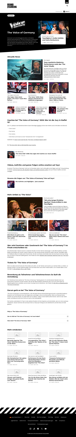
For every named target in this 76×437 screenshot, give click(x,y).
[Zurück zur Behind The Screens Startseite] (12, 6)
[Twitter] (42, 429)
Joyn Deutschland (16, 417)
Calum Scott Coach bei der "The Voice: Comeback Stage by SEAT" (30, 139)
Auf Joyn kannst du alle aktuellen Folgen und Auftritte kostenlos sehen (30, 170)
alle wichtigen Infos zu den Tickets (21, 269)
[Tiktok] (34, 429)
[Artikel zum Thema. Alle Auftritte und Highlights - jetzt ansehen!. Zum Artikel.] (38, 184)
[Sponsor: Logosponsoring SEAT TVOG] (66, 11)
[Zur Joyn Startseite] (67, 2)
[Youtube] (46, 429)
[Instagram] (30, 429)
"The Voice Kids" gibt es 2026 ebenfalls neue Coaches (22, 145)
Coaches (39, 125)
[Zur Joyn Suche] (67, 5)
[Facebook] (38, 429)
